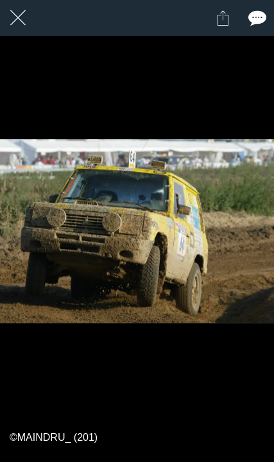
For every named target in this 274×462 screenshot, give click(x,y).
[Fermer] (18, 18)
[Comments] (256, 18)
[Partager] (222, 18)
